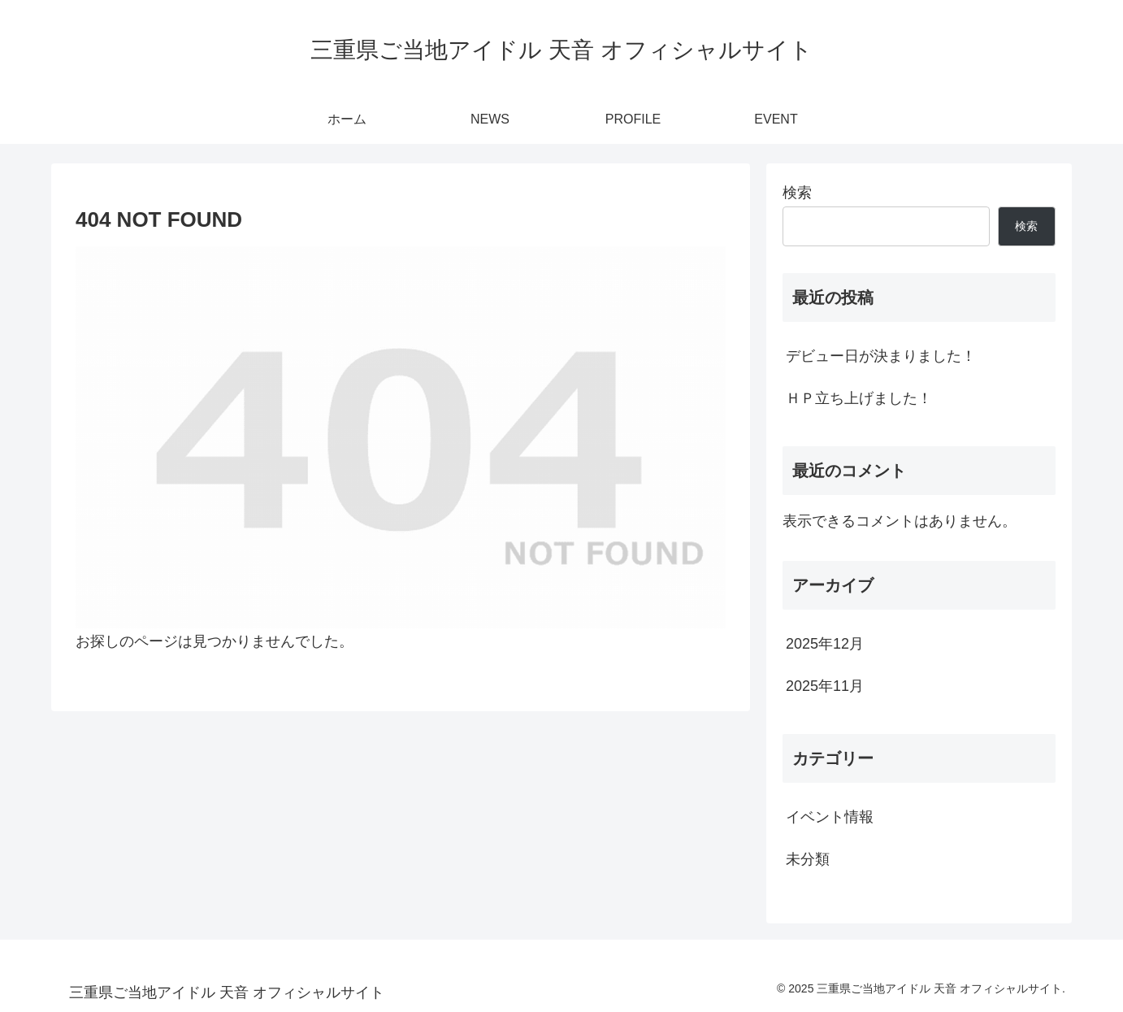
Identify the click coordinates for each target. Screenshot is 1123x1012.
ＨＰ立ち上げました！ (859, 398)
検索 (797, 193)
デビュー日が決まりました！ (881, 356)
